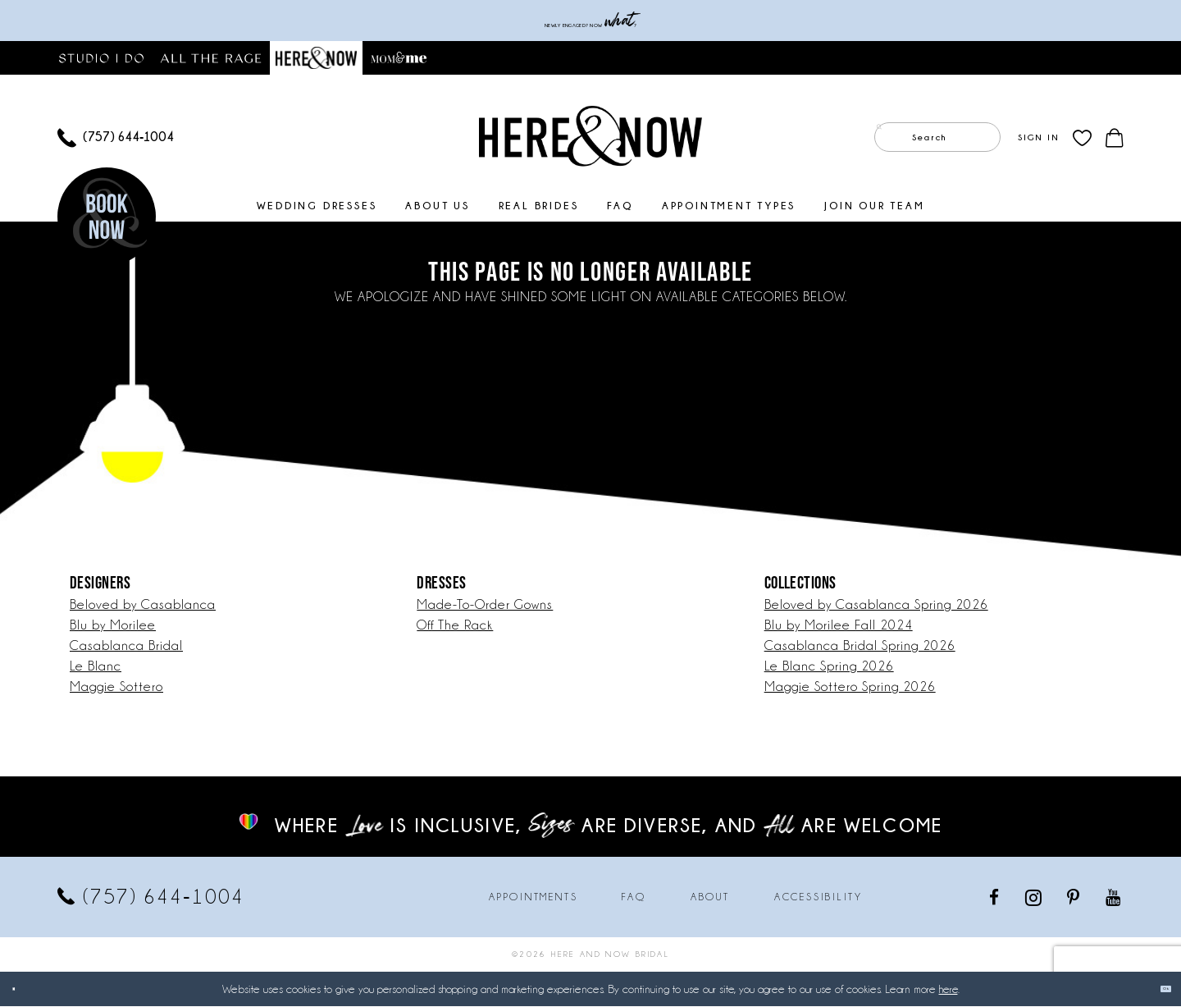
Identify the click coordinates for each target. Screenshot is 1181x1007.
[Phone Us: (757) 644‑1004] (115, 138)
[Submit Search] (890, 138)
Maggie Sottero (116, 687)
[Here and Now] (590, 136)
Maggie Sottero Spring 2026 (850, 687)
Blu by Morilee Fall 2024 (838, 626)
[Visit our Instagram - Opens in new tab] (1034, 898)
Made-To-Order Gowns (485, 605)
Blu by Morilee (113, 626)
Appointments (533, 898)
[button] (1038, 138)
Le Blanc (95, 667)
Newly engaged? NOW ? (590, 20)
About (710, 898)
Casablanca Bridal (126, 646)
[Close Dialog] (24, 989)
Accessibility (818, 898)
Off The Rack (455, 626)
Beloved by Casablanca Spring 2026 (876, 605)
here (948, 989)
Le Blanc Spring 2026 (829, 667)
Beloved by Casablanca (143, 605)
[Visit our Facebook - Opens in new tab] (995, 897)
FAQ (633, 898)
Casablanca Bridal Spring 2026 (859, 646)
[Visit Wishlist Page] (1082, 138)
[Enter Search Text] (937, 138)
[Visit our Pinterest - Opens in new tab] (1074, 897)
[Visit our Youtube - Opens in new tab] (1114, 897)
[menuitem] (115, 138)
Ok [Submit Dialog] (1154, 989)
